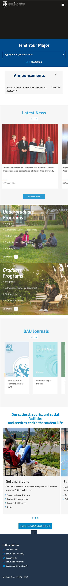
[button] (32, 518)
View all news (34, 197)
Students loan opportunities (19, 243)
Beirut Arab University (13, 562)
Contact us (10, 257)
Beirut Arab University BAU (15, 566)
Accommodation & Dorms (18, 495)
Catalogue (10, 249)
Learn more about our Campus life (35, 526)
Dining (9, 507)
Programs (10, 224)
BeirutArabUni (10, 558)
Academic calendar (14, 301)
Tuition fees (11, 237)
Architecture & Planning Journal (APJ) (15, 384)
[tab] (34, 89)
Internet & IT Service (16, 503)
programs (34, 62)
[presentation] (32, 119)
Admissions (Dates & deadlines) (21, 230)
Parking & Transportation (18, 499)
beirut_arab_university (13, 554)
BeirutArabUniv (10, 550)
